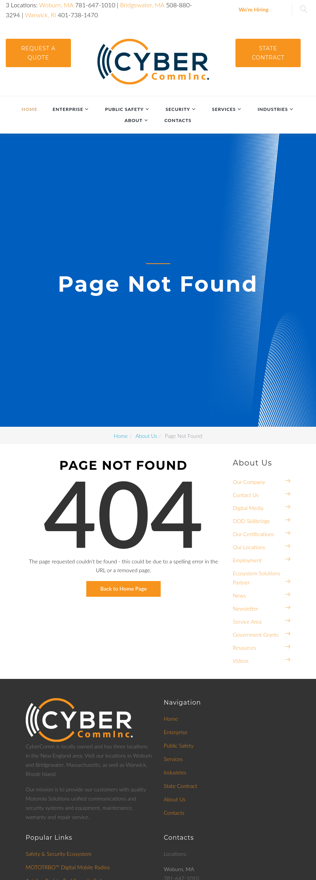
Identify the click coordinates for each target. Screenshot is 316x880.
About (134, 120)
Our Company (249, 482)
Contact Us (245, 495)
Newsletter (245, 608)
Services (224, 109)
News (239, 595)
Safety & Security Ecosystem (58, 853)
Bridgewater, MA (142, 4)
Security (178, 109)
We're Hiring (253, 9)
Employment (247, 560)
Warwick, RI (40, 14)
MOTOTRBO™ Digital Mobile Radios (68, 867)
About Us (175, 799)
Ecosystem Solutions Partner (256, 578)
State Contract (268, 53)
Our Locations (249, 547)
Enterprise (68, 109)
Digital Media (248, 508)
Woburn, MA (56, 4)
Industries (273, 109)
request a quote (38, 53)
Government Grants (256, 634)
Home (29, 109)
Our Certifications (253, 534)
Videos (241, 660)
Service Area (247, 621)
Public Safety (124, 109)
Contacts (178, 120)
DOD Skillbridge (251, 521)
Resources (244, 647)
